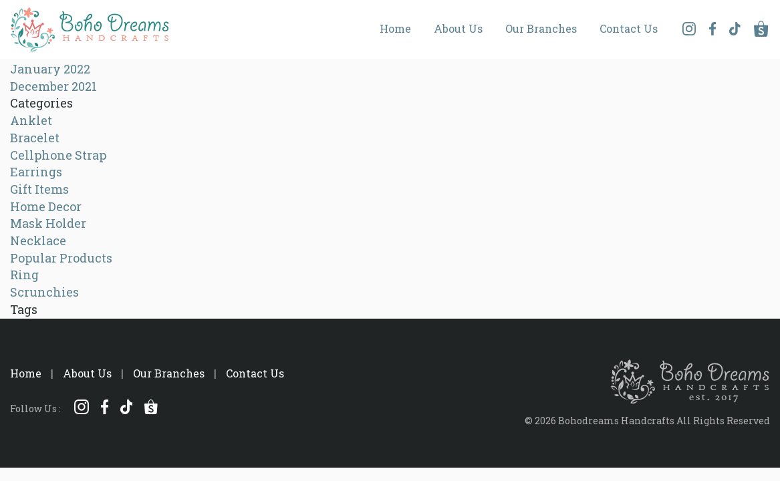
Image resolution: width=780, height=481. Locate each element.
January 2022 (50, 69)
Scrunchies (44, 292)
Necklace (38, 240)
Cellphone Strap (58, 155)
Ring (24, 275)
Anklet (31, 120)
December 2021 (53, 86)
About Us (458, 28)
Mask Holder (48, 223)
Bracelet (34, 138)
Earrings (36, 172)
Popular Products (61, 258)
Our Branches (541, 28)
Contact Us (629, 28)
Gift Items (39, 189)
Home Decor (46, 206)
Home (395, 28)
